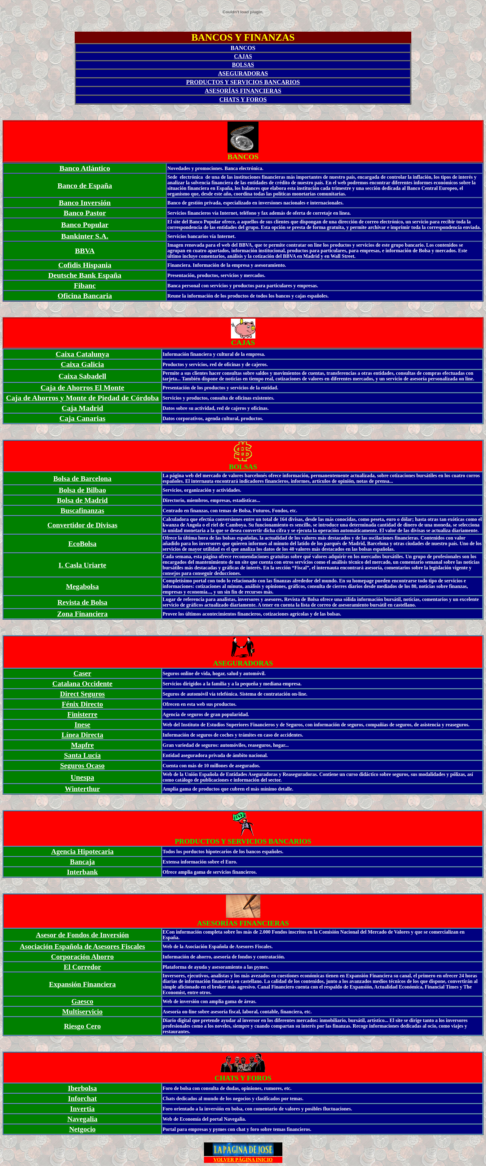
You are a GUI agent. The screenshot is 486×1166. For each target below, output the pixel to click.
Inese (82, 724)
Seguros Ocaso (82, 765)
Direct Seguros (82, 694)
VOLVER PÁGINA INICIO (242, 1159)
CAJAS (243, 56)
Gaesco (82, 1001)
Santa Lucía (82, 755)
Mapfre (82, 745)
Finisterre (82, 714)
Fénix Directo (82, 704)
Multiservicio (82, 1011)
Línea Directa (82, 735)
